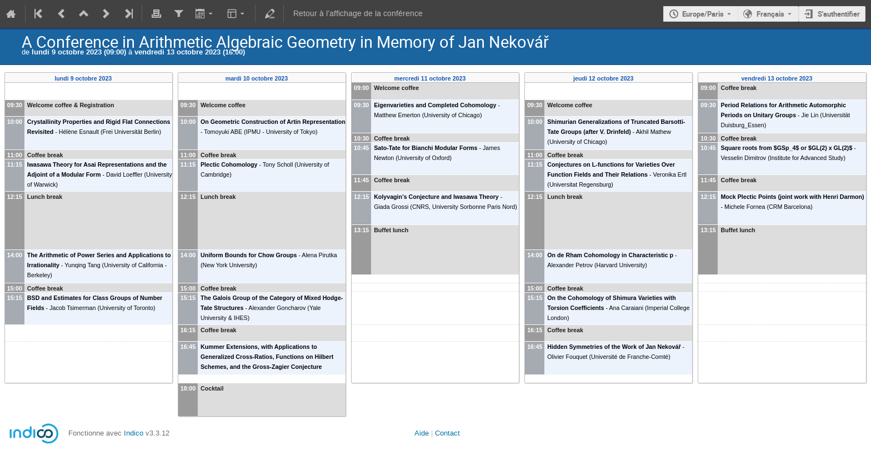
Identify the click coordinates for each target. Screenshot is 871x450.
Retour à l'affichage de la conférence (358, 13)
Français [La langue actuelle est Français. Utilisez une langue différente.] (770, 14)
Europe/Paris (703, 14)
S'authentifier (839, 14)
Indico (133, 433)
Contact (447, 433)
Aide (421, 433)
